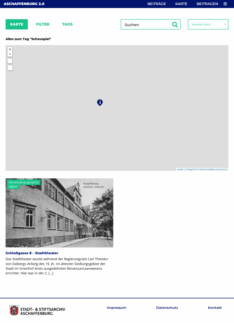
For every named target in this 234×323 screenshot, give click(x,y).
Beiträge (156, 4)
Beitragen (207, 4)
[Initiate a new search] (9, 61)
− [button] (10, 54)
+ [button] (10, 49)
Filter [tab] (42, 24)
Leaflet (180, 169)
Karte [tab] (16, 24)
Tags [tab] (67, 24)
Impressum (116, 308)
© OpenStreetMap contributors (212, 169)
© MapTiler (191, 169)
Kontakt (215, 308)
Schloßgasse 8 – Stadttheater (32, 253)
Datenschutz (167, 308)
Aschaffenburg (24, 4)
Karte (181, 4)
